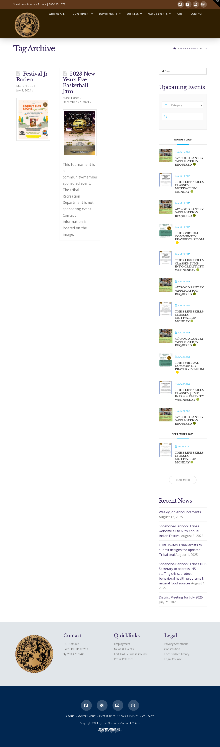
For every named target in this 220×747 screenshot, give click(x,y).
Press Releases (124, 659)
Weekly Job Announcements (180, 512)
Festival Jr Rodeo (32, 76)
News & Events (124, 649)
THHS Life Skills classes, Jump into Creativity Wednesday (189, 265)
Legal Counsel (173, 659)
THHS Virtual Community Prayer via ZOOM (189, 236)
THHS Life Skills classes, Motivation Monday (189, 187)
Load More (183, 480)
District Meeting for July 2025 (181, 597)
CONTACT (148, 716)
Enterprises (107, 716)
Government (87, 716)
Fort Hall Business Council (131, 654)
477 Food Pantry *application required (189, 161)
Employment (122, 644)
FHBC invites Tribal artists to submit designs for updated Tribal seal (180, 550)
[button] (216, 4)
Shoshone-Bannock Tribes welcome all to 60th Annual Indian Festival (179, 531)
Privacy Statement (176, 644)
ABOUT (70, 716)
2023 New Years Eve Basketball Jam (79, 82)
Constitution (172, 649)
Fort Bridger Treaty (176, 654)
